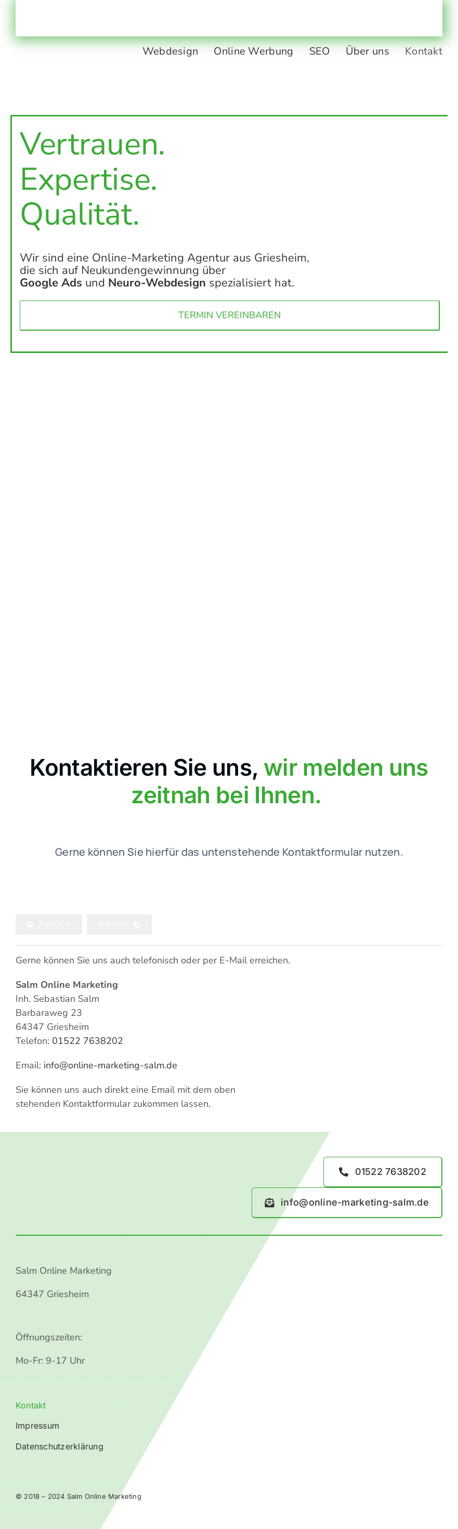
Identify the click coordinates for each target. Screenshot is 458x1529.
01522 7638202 (87, 1041)
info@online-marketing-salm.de (110, 1065)
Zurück (49, 924)
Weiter (119, 924)
